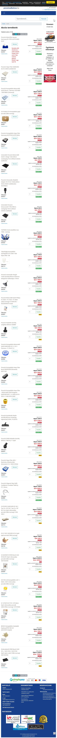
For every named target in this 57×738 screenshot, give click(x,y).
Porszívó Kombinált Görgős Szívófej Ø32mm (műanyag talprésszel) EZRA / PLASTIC (9, 417)
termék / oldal (24, 34)
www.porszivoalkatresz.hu (48, 696)
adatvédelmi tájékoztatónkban (13, 2)
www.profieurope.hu (47, 699)
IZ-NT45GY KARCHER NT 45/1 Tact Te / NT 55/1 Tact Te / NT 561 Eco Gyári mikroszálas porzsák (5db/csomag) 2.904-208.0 (9, 510)
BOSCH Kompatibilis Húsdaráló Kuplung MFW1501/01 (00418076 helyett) (10, 628)
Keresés (43, 19)
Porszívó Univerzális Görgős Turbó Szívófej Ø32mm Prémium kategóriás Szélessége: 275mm (10, 276)
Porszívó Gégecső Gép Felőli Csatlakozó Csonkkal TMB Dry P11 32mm (9, 485)
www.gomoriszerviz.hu (48, 689)
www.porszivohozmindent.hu (49, 693)
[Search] (28, 19)
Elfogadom (50, 2)
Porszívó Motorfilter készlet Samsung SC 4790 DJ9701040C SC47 (10, 39)
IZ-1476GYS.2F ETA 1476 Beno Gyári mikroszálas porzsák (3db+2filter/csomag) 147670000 (10, 605)
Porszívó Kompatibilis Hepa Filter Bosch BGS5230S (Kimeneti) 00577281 (10, 369)
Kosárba (39, 51)
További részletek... (4, 53)
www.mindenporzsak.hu (48, 694)
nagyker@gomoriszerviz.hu (50, 9)
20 (13, 34)
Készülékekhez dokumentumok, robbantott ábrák (27, 701)
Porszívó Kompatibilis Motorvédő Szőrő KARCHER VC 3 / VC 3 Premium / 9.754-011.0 (10, 346)
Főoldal (3, 23)
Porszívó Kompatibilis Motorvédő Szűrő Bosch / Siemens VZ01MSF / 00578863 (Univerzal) (10, 90)
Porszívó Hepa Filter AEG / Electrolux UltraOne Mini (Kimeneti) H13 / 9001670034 (9, 462)
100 (18, 34)
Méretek (15, 44)
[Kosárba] (32, 51)
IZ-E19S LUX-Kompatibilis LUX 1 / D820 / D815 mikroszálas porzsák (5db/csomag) (10, 582)
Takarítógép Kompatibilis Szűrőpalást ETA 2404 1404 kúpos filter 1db (9, 253)
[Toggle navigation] (4, 13)
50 (16, 34)
